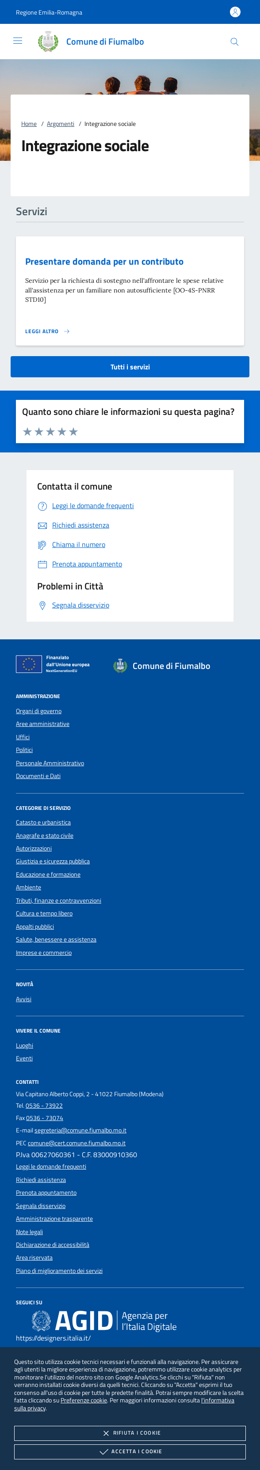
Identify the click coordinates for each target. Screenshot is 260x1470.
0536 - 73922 (44, 1105)
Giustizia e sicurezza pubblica (53, 861)
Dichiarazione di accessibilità (52, 1245)
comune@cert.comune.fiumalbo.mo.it (77, 1143)
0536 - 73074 (44, 1118)
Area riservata (34, 1257)
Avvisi (23, 999)
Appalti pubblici (35, 926)
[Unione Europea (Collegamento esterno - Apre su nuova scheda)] (55, 665)
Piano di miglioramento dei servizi (59, 1271)
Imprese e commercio (44, 952)
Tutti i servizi (130, 366)
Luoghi (24, 1045)
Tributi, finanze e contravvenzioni (58, 900)
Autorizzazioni (34, 848)
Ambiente (28, 887)
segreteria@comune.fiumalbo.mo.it (80, 1130)
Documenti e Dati (38, 776)
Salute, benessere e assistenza (56, 939)
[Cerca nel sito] (234, 41)
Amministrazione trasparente (54, 1218)
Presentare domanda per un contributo (104, 261)
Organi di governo (38, 711)
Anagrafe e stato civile (44, 835)
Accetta (129, 1452)
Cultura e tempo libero (44, 913)
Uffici (23, 737)
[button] (49, 12)
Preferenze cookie (84, 1400)
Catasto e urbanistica (43, 822)
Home (29, 124)
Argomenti (60, 124)
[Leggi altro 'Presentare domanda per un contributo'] (47, 331)
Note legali (29, 1232)
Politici (24, 750)
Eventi (24, 1058)
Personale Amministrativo (50, 763)
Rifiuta (130, 1433)
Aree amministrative (42, 724)
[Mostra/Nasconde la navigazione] (17, 40)
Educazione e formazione (48, 874)
